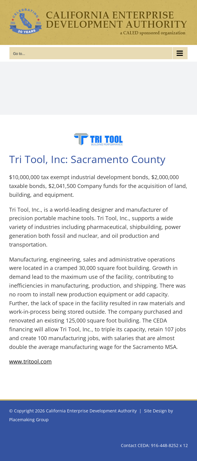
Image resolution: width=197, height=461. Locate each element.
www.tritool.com (30, 361)
